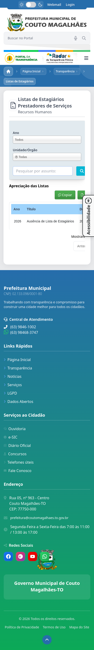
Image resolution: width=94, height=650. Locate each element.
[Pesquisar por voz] (75, 38)
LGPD (10, 393)
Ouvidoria (15, 428)
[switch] (31, 4)
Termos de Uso (54, 627)
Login (70, 4)
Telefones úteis (19, 462)
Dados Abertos (18, 401)
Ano (16, 133)
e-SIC (10, 437)
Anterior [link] (83, 246)
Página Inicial (17, 359)
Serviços (13, 384)
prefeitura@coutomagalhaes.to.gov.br (39, 518)
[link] (47, 22)
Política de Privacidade (22, 627)
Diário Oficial (17, 445)
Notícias (12, 376)
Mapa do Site (79, 627)
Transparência (18, 368)
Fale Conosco (17, 470)
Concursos (15, 453)
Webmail (54, 4)
